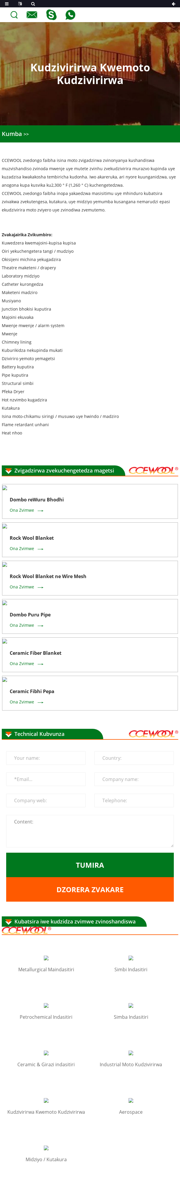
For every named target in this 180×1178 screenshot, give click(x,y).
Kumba (10, 133)
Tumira (90, 713)
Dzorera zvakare (90, 738)
